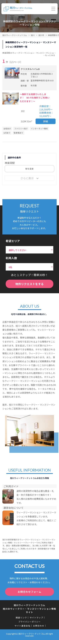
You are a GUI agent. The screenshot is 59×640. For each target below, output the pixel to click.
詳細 (45, 121)
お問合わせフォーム (29, 592)
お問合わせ (38, 626)
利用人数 (11, 258)
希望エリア (13, 241)
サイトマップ (36, 618)
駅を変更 (29, 168)
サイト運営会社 (22, 626)
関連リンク (21, 618)
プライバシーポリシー (29, 622)
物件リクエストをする (29, 284)
